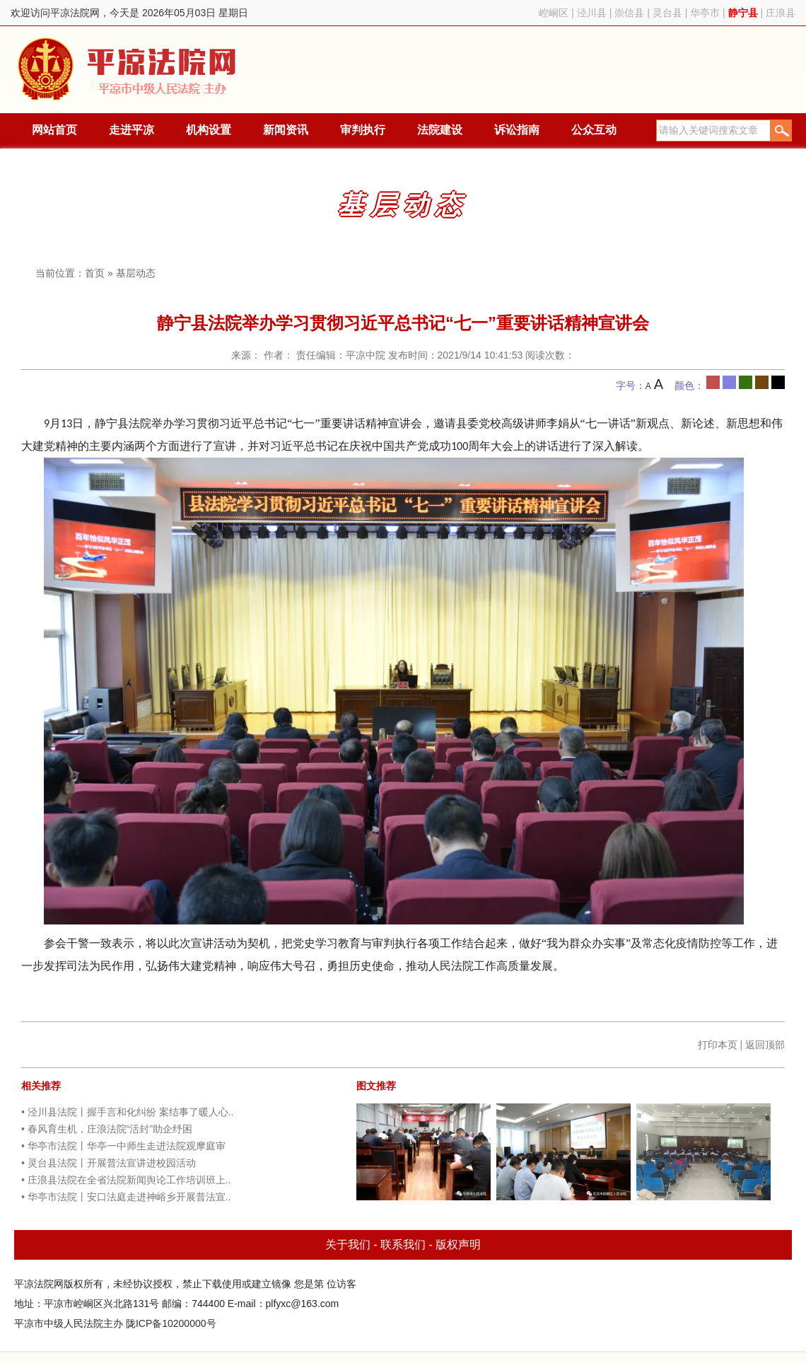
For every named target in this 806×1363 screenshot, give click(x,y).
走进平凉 (131, 130)
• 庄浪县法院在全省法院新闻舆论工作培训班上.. (126, 1179)
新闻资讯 (285, 130)
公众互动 (594, 130)
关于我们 (347, 1245)
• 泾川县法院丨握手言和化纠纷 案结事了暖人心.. (127, 1112)
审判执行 (362, 130)
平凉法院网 (129, 70)
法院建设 (439, 130)
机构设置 (208, 130)
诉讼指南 (516, 130)
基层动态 (136, 273)
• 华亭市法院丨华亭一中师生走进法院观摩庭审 (123, 1146)
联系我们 (403, 1245)
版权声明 (458, 1245)
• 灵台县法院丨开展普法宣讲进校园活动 (108, 1162)
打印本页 (717, 1044)
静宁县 (743, 12)
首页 (95, 273)
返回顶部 (765, 1044)
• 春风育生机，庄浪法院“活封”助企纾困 (106, 1129)
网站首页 (54, 130)
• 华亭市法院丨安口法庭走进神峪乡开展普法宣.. (126, 1196)
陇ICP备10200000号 (171, 1323)
